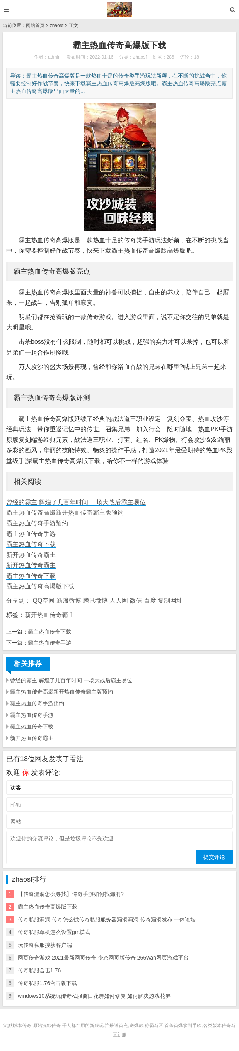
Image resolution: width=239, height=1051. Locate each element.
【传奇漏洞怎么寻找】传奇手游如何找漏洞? (71, 894)
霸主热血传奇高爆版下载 (40, 586)
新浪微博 (68, 600)
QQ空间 (43, 600)
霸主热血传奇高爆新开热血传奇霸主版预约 (65, 512)
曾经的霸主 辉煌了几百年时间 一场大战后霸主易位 (76, 502)
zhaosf (56, 25)
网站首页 (35, 25)
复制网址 (170, 600)
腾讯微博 (95, 600)
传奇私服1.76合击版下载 (47, 983)
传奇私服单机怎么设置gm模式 (54, 932)
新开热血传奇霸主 (31, 554)
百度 (150, 600)
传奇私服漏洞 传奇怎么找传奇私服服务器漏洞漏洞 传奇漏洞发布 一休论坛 (107, 919)
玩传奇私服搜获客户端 (45, 945)
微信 (136, 600)
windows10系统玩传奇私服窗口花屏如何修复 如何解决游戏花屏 (94, 996)
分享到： (18, 600)
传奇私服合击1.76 (39, 970)
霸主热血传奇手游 (31, 534)
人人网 (118, 600)
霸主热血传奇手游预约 (37, 523)
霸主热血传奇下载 (31, 544)
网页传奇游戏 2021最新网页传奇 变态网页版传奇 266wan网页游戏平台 (103, 958)
